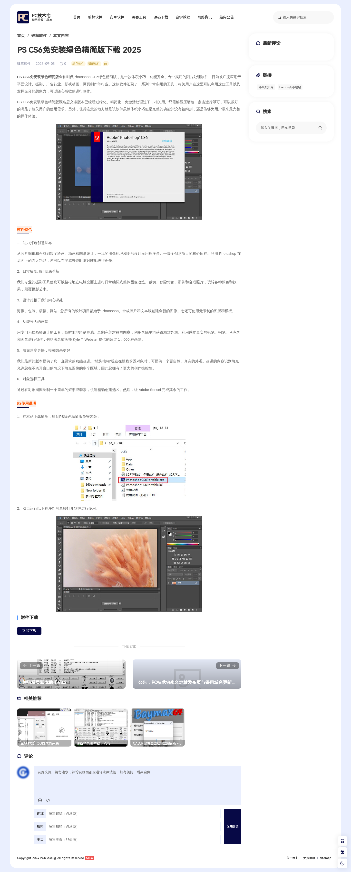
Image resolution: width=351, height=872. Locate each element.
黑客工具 (139, 17)
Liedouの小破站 (290, 87)
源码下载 (161, 17)
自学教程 (183, 17)
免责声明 (309, 858)
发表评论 (233, 826)
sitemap (326, 858)
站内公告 (226, 17)
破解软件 (95, 17)
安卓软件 (117, 17)
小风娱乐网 (266, 87)
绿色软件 (78, 63)
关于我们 (292, 858)
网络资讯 (204, 17)
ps (105, 63)
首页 (76, 17)
